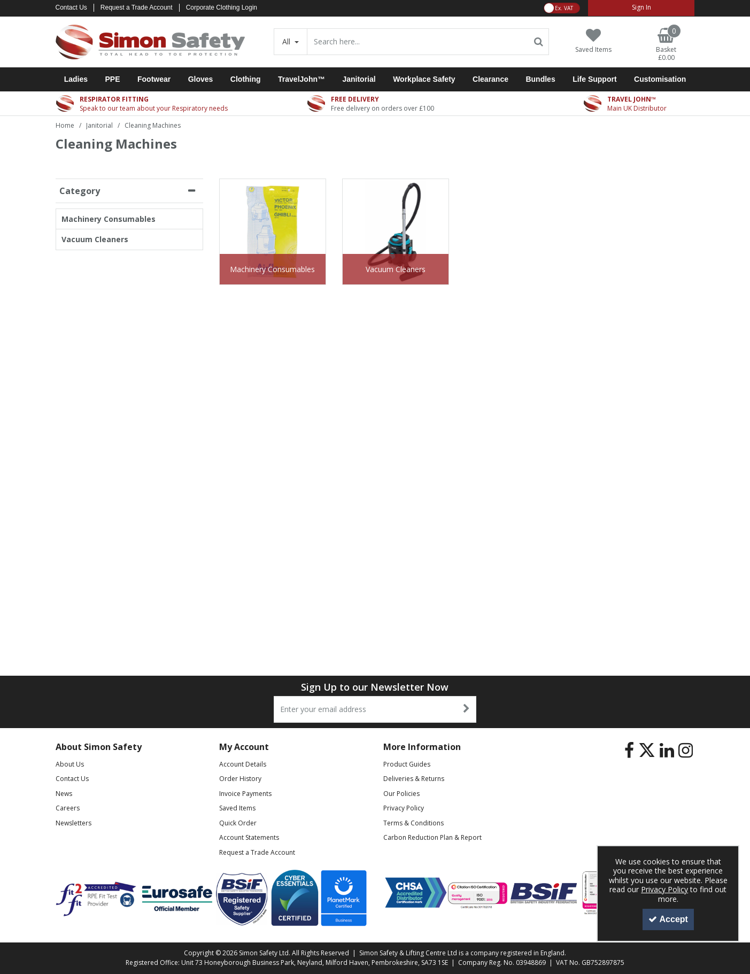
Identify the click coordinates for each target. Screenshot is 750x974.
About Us (70, 764)
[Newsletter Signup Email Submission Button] (467, 709)
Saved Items (237, 808)
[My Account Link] (641, 8)
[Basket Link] (666, 44)
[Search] (417, 41)
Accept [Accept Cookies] (668, 919)
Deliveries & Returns (413, 779)
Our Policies (401, 794)
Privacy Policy (403, 808)
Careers (68, 808)
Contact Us (71, 7)
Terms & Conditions (413, 823)
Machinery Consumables (108, 219)
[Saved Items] (593, 40)
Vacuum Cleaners (94, 239)
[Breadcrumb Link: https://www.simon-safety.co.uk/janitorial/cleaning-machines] (153, 124)
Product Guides (406, 764)
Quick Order (238, 823)
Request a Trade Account (136, 7)
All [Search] (287, 41)
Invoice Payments (245, 794)
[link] (629, 750)
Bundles (540, 79)
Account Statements (249, 837)
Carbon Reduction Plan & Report (432, 837)
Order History (240, 779)
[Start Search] (538, 41)
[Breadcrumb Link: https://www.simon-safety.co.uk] (65, 124)
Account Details (242, 764)
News (64, 794)
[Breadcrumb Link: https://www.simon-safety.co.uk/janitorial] (99, 124)
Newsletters (73, 823)
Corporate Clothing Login (221, 7)
